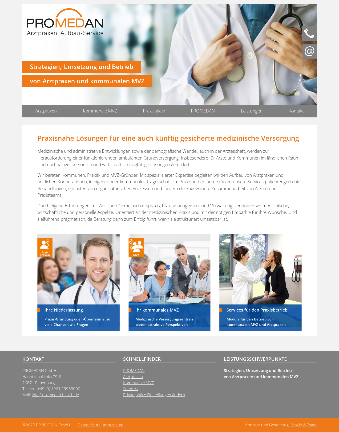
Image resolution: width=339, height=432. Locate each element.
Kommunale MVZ (100, 111)
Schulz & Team (304, 425)
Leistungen (251, 111)
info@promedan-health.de (55, 394)
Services (130, 388)
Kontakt (296, 111)
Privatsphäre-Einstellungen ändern (154, 394)
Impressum (113, 425)
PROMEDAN (203, 111)
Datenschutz (89, 425)
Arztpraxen (46, 111)
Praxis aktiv (154, 111)
